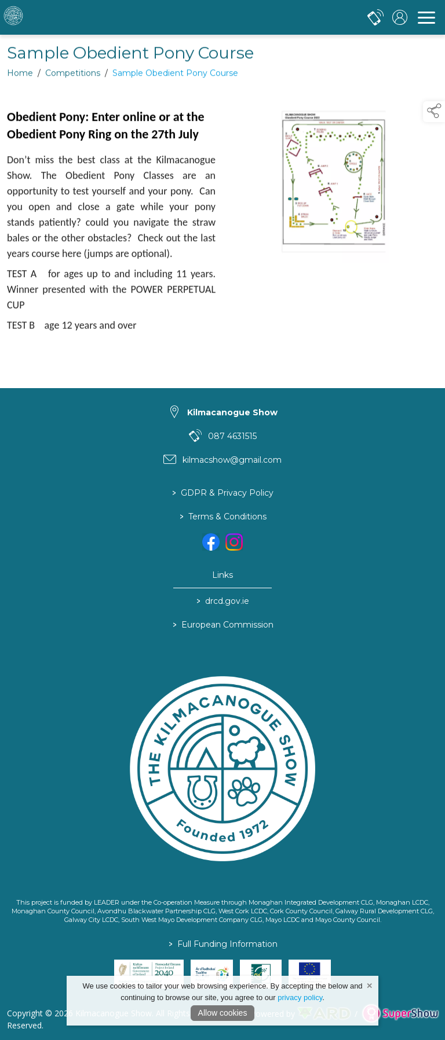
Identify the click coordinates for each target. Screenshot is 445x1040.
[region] (222, 231)
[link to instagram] (234, 542)
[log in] (400, 17)
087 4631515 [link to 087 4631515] (232, 436)
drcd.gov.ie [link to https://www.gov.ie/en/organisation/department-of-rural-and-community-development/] (222, 601)
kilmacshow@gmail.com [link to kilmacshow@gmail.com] (232, 460)
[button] (434, 111)
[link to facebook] (211, 542)
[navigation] (426, 17)
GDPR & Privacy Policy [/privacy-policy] (222, 493)
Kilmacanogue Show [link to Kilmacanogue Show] (232, 412)
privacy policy (300, 997)
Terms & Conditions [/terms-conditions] (222, 517)
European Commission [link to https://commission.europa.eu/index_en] (222, 625)
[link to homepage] (55, 17)
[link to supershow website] (400, 1013)
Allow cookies (222, 1012)
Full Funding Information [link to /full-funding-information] (222, 944)
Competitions (72, 77)
